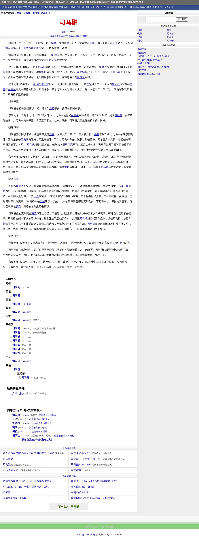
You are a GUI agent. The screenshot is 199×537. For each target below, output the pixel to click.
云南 (127, 2)
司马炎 (35, 48)
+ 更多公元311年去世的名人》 (36, 439)
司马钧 (16, 287)
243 (20, 431)
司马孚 (114, 43)
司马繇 (25, 139)
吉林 (53, 2)
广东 (25, 7)
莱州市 (45, 419)
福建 (91, 2)
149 (23, 312)
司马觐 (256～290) (92, 464)
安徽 (86, 2)
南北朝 (120, 7)
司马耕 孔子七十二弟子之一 (98, 459)
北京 (15, 2)
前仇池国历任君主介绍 (149, 73)
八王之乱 (17, 393)
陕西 (46, 7)
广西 (30, 7)
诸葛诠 (16, 435)
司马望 (9, 48)
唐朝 (112, 7)
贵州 (122, 2)
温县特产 (63, 36)
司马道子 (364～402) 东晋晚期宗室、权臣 (94, 481)
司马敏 (16, 345)
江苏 (77, 2)
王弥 (15, 419)
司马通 (16, 340)
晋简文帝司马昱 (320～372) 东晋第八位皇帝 (27, 481)
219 (28, 312)
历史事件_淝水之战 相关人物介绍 (154, 67)
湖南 (20, 7)
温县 (53, 43)
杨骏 (51, 134)
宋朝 (98, 7)
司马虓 (83, 218)
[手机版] (84, 36)
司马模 (16, 415)
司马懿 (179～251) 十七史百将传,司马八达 (26, 486)
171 (23, 332)
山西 (30, 2)
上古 (160, 7)
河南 (10, 7)
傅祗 (15, 431)
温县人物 (45, 13)
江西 (96, 2)
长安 (18, 206)
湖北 (15, 7)
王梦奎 (7, 492)
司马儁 (16, 304)
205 (23, 361)
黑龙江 (59, 2)
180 (23, 320)
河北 (25, 2)
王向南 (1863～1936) (82, 486)
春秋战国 (144, 7)
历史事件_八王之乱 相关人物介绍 (154, 56)
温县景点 (54, 36)
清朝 (83, 7)
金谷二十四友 (144, 63)
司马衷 (122, 72)
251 (28, 328)
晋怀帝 (36, 84)
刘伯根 (16, 423)
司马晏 (170, 37)
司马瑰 (16, 369)
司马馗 (16, 336)
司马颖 (81, 72)
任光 (89, 84)
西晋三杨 (142, 49)
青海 (56, 7)
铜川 (40, 431)
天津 (20, 2)
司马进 (16, 349)
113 (23, 304)
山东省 (32, 419)
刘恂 (140, 33)
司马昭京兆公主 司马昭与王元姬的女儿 (93, 498)
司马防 (16, 312)
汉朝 (134, 7)
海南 (35, 7)
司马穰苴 (81, 470)
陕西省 (35, 431)
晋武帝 (27, 48)
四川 (117, 2)
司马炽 (44, 84)
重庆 (113, 2)
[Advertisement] (168, 107)
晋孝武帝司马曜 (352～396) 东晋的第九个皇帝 (35, 453)
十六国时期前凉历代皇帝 (150, 59)
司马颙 (25, 377)
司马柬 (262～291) (92, 453)
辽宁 (48, 2)
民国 (78, 7)
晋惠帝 (114, 72)
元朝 (93, 7)
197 (28, 304)
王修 (36, 196)
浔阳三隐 (142, 70)
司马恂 (16, 353)
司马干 (170, 40)
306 (35, 377)
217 (28, 332)
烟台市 (39, 419)
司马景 (16, 295)
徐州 (43, 72)
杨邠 (169, 30)
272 (28, 320)
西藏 (132, 2)
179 (23, 328)
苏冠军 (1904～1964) (14, 498)
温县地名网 (74, 36)
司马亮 (53, 60)
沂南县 (70, 435)
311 (26, 415)
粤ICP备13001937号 (85, 534)
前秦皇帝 (142, 52)
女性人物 (168, 7)
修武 (44, 427)
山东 (101, 2)
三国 (129, 7)
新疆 (66, 7)
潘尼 (140, 40)
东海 (121, 186)
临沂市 (64, 435)
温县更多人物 (69, 476)
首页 (4, 2)
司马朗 (16, 332)
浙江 (81, 2)
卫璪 (140, 37)
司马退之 (8, 459)
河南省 (26, 13)
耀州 (45, 431)
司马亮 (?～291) (22, 470)
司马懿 (91, 43)
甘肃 (51, 7)
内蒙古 (36, 2)
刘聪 (96, 261)
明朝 (88, 7)
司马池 (17, 464)
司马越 (12, 89)
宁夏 (61, 7)
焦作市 (35, 13)
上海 (72, 2)
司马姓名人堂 (69, 448)
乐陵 (54, 55)
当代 (73, 7)
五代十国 (105, 7)
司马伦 (42, 67)
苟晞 (16, 179)
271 (28, 361)
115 (26, 287)
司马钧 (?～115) (80, 492)
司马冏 (94, 162)
